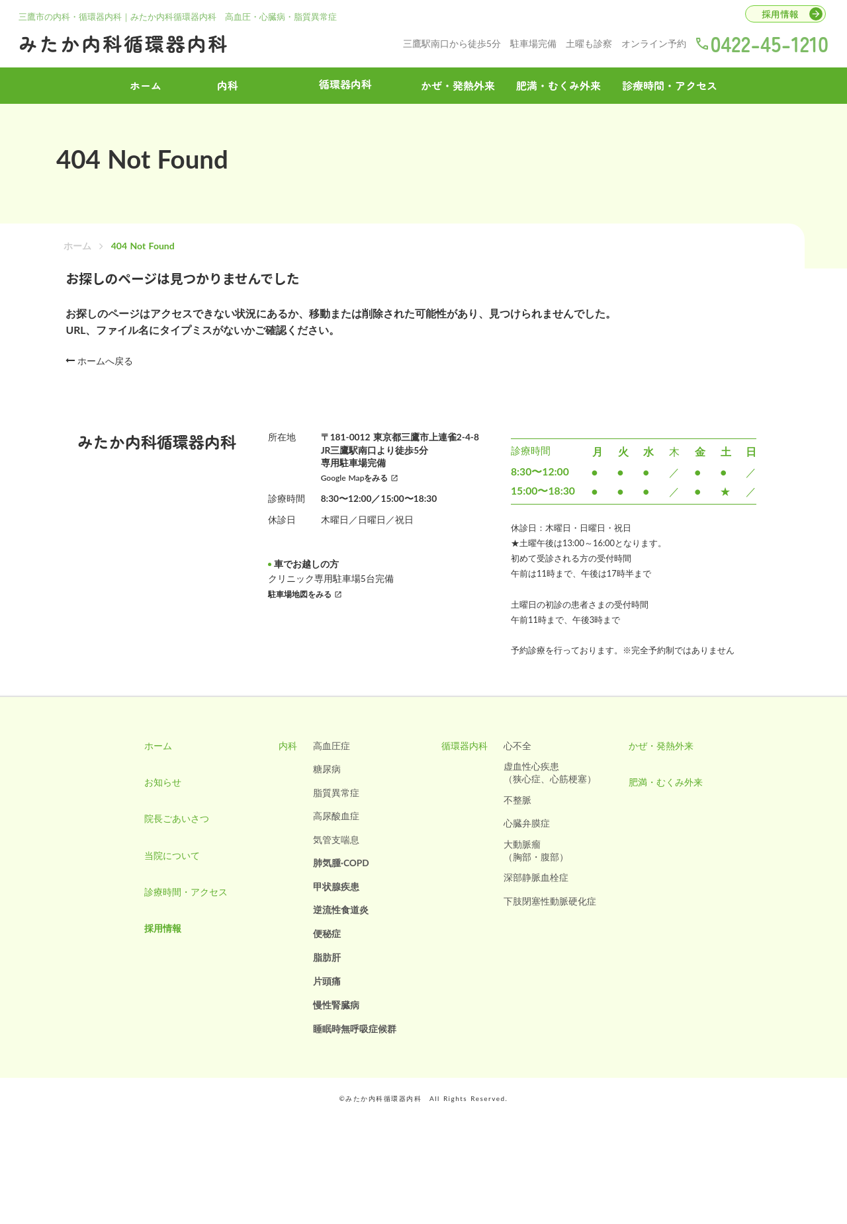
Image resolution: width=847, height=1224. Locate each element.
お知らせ (157, 805)
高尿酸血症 (335, 837)
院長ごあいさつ (171, 845)
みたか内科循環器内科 (130, 42)
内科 (227, 84)
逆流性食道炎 (339, 932)
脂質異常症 (335, 813)
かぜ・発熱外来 (458, 84)
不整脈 (519, 821)
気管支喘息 (335, 861)
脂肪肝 (325, 980)
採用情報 (157, 964)
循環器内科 (466, 766)
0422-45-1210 (766, 41)
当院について (167, 885)
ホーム (77, 257)
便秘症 (325, 956)
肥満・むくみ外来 (558, 84)
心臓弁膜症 (529, 844)
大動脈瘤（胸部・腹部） (538, 872)
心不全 (519, 766)
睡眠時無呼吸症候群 (353, 1051)
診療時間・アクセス (669, 84)
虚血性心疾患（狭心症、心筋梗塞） (552, 794)
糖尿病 (325, 790)
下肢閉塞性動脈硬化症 (552, 924)
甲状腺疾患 (335, 909)
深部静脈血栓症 (538, 900)
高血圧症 (330, 766)
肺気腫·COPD (340, 885)
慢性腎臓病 (335, 1028)
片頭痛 (325, 1004)
